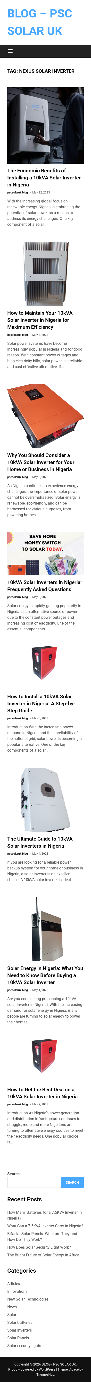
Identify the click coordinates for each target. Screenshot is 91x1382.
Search (13, 1174)
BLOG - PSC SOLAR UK (59, 1364)
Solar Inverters (19, 1330)
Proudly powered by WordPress (32, 1369)
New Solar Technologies (28, 1299)
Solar (11, 1314)
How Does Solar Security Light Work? (39, 1247)
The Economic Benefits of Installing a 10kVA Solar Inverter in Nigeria (44, 178)
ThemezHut (45, 1374)
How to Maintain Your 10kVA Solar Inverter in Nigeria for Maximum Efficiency (40, 320)
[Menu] (10, 51)
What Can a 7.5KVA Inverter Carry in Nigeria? (45, 1226)
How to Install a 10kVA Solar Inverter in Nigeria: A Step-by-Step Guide (41, 704)
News (12, 1307)
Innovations (17, 1291)
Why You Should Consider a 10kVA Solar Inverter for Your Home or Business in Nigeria (40, 462)
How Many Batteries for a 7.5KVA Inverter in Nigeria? (44, 1215)
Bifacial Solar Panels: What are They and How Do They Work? (42, 1236)
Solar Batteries (19, 1322)
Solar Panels (18, 1338)
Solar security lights (24, 1345)
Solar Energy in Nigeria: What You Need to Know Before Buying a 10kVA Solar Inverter (45, 975)
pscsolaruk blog (17, 192)
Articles (13, 1283)
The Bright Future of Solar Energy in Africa (43, 1255)
